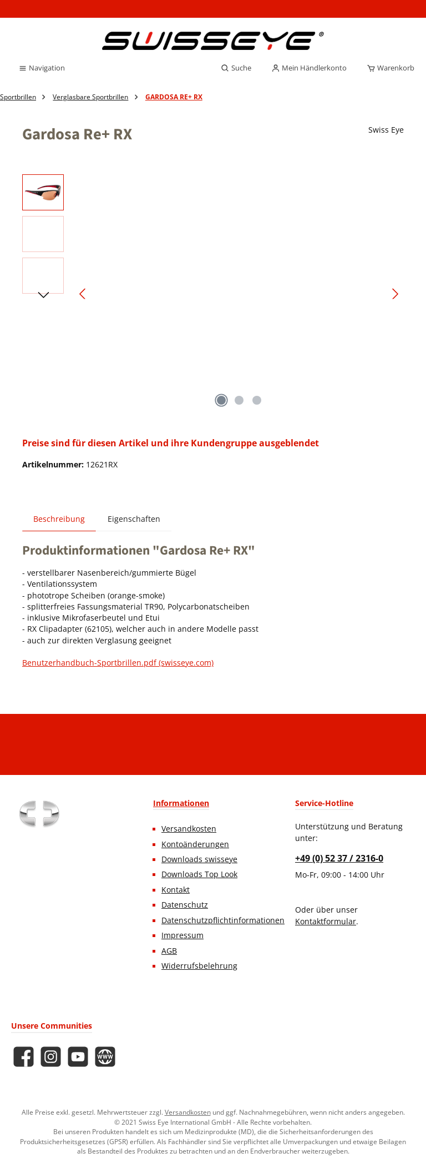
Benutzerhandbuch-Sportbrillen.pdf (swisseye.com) (118, 663)
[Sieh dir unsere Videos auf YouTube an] (77, 1056)
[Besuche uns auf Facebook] (23, 1056)
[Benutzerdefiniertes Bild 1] (39, 814)
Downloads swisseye (199, 859)
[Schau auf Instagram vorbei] (50, 1056)
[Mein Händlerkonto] (309, 68)
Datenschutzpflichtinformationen (223, 920)
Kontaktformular (325, 922)
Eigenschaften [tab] (134, 519)
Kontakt (175, 890)
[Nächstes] (395, 294)
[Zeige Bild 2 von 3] (239, 400)
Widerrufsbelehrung (199, 966)
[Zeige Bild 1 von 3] (221, 400)
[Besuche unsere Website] (105, 1056)
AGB (169, 951)
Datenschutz (184, 905)
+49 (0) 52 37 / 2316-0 (339, 858)
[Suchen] (236, 68)
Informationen (181, 803)
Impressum (182, 935)
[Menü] (41, 68)
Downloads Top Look (199, 874)
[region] (213, 293)
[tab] (59, 518)
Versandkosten (188, 829)
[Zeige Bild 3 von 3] (256, 400)
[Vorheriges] (83, 294)
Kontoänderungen (195, 844)
